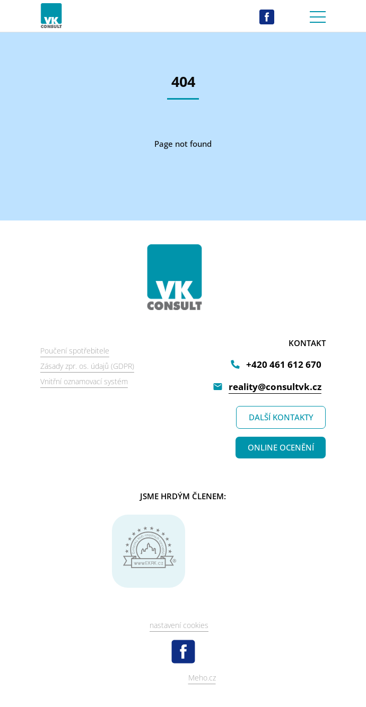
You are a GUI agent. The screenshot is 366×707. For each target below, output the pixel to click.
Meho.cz (202, 678)
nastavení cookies (179, 625)
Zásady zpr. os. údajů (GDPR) (87, 366)
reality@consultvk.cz (275, 387)
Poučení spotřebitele (74, 351)
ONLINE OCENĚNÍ (281, 447)
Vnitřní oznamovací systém (84, 381)
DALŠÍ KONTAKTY (281, 417)
